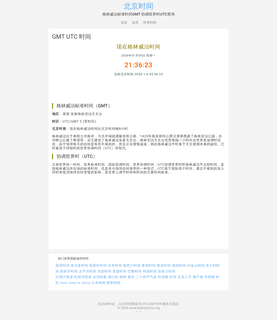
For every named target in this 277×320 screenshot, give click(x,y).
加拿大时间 (166, 271)
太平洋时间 (87, 271)
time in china (80, 283)
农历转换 (100, 277)
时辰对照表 (83, 277)
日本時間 (98, 283)
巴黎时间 (135, 271)
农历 (135, 23)
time (64, 283)
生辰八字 (185, 277)
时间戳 (163, 277)
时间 (173, 277)
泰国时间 (149, 266)
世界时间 (149, 23)
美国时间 (63, 266)
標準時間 (113, 283)
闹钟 (123, 277)
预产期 (198, 277)
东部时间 (104, 271)
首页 (124, 23)
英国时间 (120, 271)
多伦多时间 (79, 266)
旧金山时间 (196, 266)
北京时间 (139, 6)
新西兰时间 (132, 266)
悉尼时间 (164, 266)
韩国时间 (150, 271)
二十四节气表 (146, 277)
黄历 (131, 277)
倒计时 (113, 277)
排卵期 (209, 277)
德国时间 (179, 266)
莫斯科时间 (98, 266)
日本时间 (115, 266)
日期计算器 (64, 277)
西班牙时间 (69, 271)
